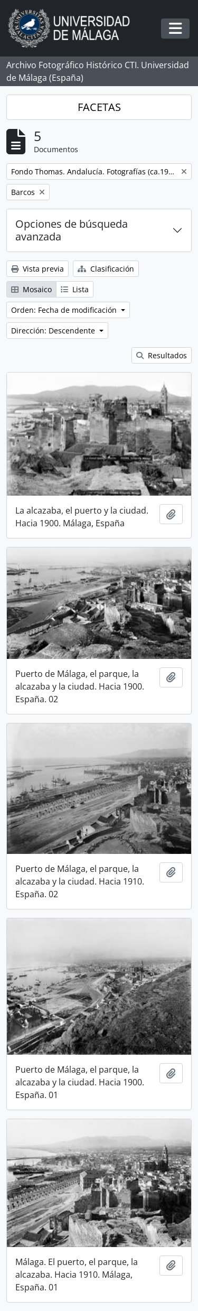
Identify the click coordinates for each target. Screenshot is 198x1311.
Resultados (161, 355)
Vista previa (37, 269)
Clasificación (106, 269)
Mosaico (31, 289)
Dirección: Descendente (54, 331)
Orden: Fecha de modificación (65, 310)
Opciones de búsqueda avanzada (71, 230)
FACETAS (99, 107)
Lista (75, 289)
